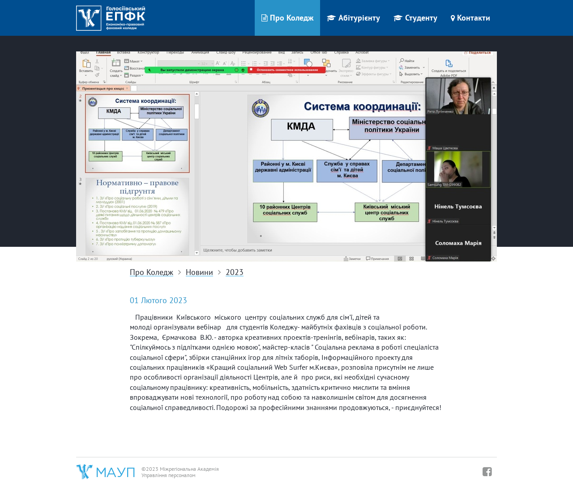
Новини (199, 272)
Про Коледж (287, 18)
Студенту (415, 18)
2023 (235, 272)
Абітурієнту (353, 18)
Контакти (470, 18)
